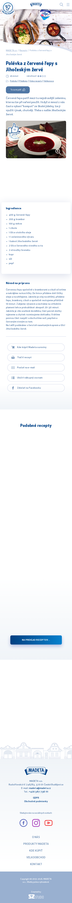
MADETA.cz (11, 51)
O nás (36, 837)
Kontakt (36, 864)
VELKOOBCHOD (36, 857)
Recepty (23, 51)
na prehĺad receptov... (36, 640)
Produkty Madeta (36, 844)
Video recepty (35, 81)
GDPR (36, 798)
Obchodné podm (33, 801)
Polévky (13, 81)
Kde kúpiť (36, 851)
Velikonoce (49, 81)
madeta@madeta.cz (40, 788)
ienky (45, 801)
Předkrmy (23, 81)
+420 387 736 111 (38, 792)
